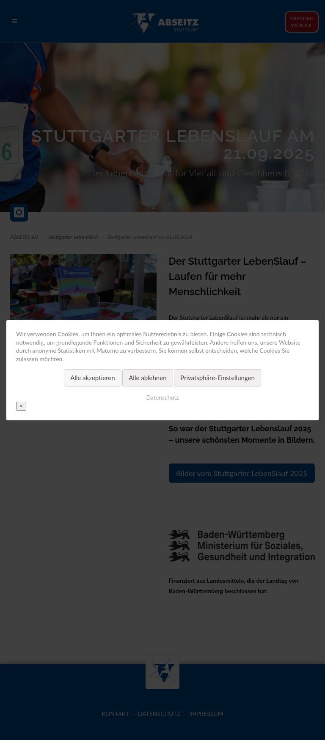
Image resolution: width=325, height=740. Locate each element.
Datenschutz (162, 396)
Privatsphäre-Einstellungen (217, 377)
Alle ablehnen (147, 377)
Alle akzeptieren (92, 377)
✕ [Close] (21, 405)
